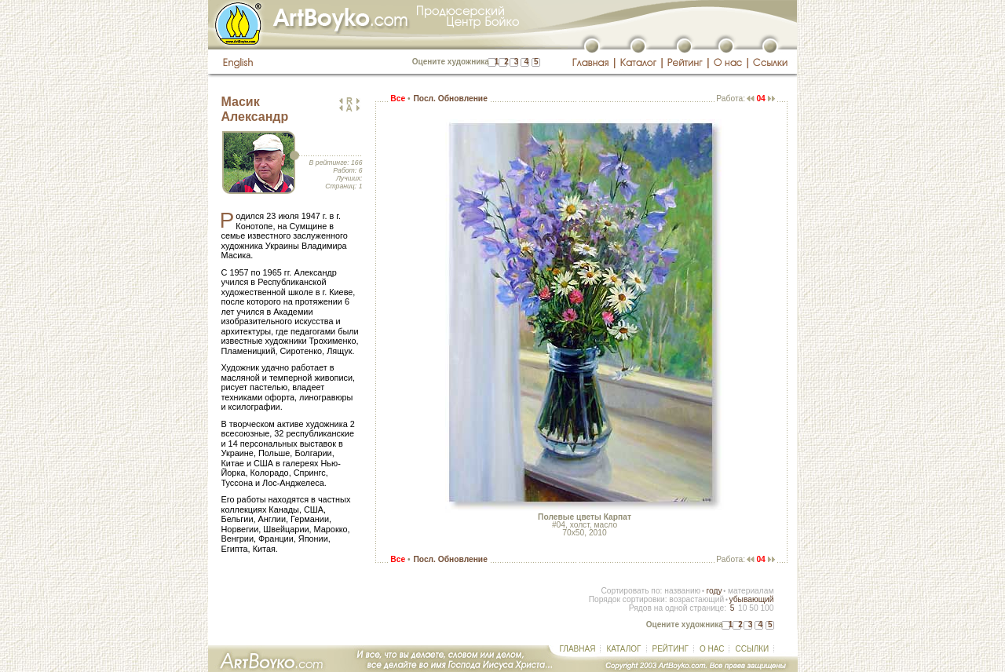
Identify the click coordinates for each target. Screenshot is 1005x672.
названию (682, 590)
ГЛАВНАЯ (578, 649)
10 (742, 608)
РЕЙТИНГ (670, 649)
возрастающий (696, 599)
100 (766, 608)
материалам (751, 590)
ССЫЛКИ (752, 649)
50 (753, 608)
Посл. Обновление (450, 98)
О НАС (712, 649)
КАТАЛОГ (623, 649)
